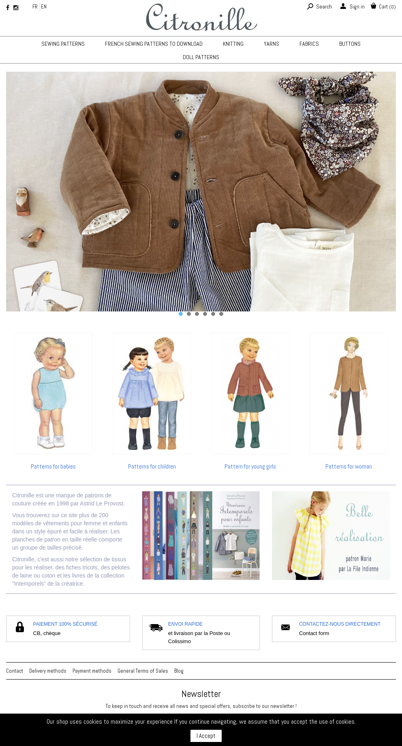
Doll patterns (201, 57)
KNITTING (233, 43)
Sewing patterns (63, 43)
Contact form (314, 633)
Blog (179, 670)
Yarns (271, 43)
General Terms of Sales (143, 670)
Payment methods (92, 670)
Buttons (350, 43)
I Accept (206, 736)
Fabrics (309, 43)
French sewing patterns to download (154, 43)
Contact (14, 670)
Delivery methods (47, 670)
